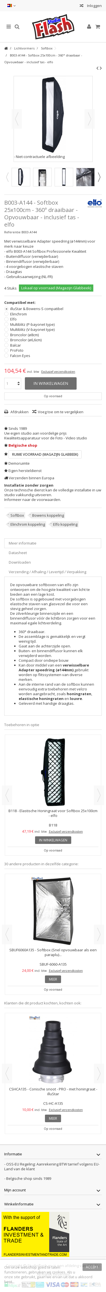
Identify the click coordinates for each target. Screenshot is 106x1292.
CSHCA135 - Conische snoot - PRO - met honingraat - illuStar (53, 1091)
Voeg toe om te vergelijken (60, 411)
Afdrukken (19, 411)
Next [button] (99, 177)
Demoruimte (19, 463)
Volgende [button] (90, 119)
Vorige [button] (17, 119)
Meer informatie (22, 543)
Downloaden (20, 562)
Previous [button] (7, 177)
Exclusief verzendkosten (58, 372)
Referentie (12, 232)
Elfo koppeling (65, 524)
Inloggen (94, 5)
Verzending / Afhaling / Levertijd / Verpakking (47, 571)
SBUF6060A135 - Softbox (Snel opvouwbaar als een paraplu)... (53, 952)
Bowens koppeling (48, 515)
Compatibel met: (20, 302)
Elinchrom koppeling (27, 524)
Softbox (17, 515)
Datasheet (18, 552)
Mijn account (15, 1189)
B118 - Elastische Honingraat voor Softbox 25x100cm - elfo (53, 813)
